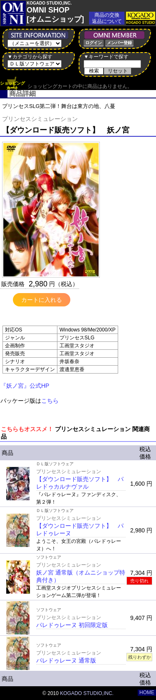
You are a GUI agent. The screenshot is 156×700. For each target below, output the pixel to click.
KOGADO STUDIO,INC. (87, 693)
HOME (146, 692)
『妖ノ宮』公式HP (24, 385)
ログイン (93, 42)
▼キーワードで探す (106, 57)
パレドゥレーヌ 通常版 (66, 660)
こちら (50, 400)
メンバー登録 (119, 42)
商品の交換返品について (107, 18)
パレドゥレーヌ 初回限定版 (72, 625)
